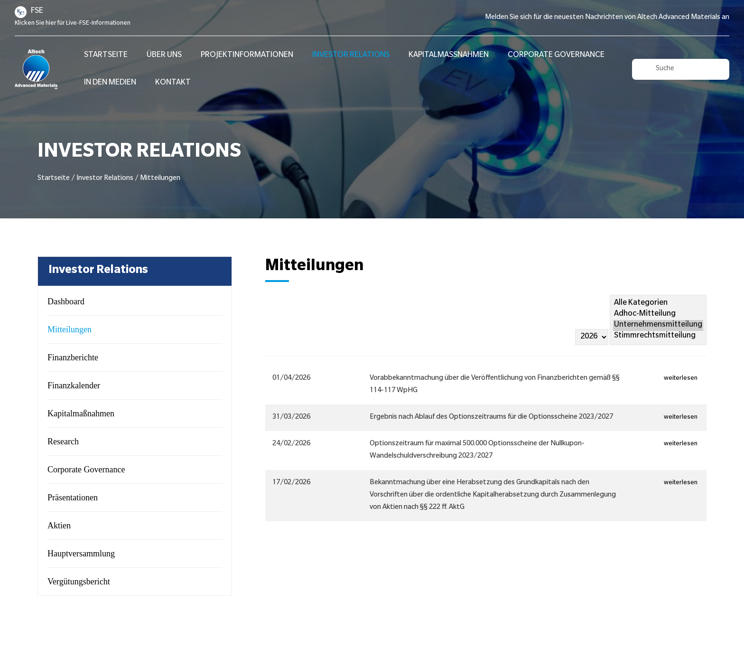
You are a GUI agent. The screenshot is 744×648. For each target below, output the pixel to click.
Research (63, 441)
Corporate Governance (556, 55)
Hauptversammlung (81, 553)
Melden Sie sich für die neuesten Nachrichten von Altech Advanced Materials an (607, 18)
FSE (37, 11)
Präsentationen (72, 497)
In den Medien (110, 83)
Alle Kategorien (658, 303)
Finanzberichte (72, 357)
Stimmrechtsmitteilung (658, 336)
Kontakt (173, 83)
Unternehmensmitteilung (658, 325)
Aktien (59, 525)
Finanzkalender (73, 385)
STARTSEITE (106, 55)
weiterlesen (681, 379)
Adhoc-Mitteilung (658, 314)
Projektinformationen (247, 55)
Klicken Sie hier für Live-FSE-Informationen (72, 23)
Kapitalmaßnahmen (449, 55)
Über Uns (164, 55)
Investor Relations (351, 55)
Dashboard (65, 301)
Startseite (53, 179)
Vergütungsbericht (78, 581)
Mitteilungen (69, 329)
